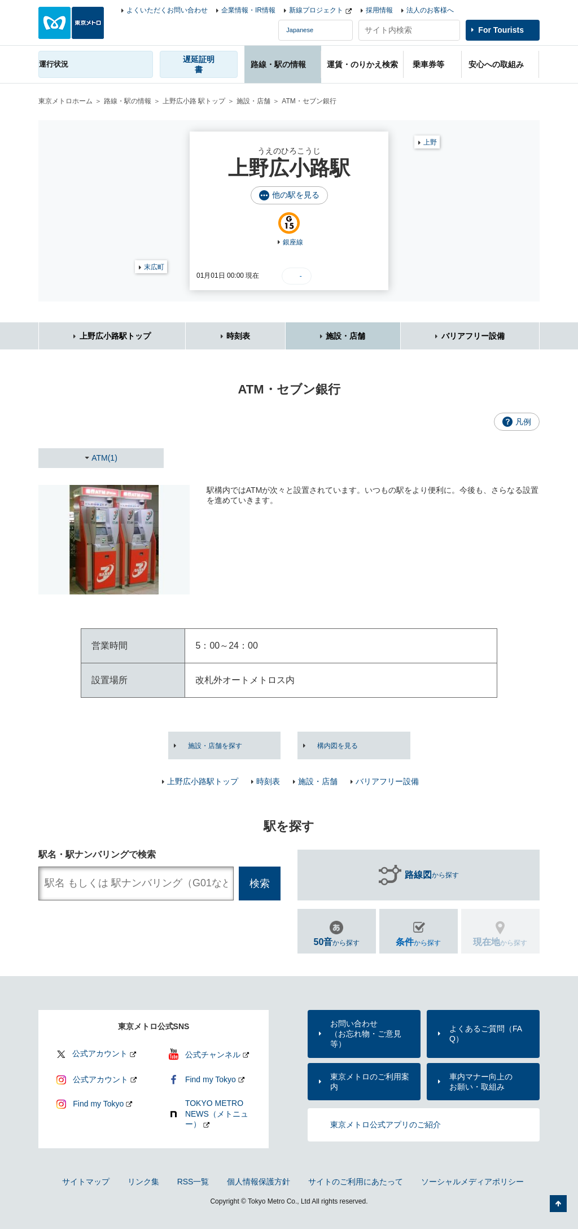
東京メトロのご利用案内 (369, 1081)
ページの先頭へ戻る (558, 1203)
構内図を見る (337, 746)
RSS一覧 (193, 1181)
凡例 (523, 421)
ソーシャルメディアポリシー (472, 1181)
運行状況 (53, 64)
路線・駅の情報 (127, 101)
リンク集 (143, 1181)
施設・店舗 (253, 101)
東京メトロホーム (65, 101)
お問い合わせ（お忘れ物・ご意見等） (365, 1033)
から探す (432, 875)
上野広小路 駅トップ (194, 101)
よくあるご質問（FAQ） (485, 1033)
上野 (430, 142)
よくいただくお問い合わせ (167, 10)
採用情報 (379, 10)
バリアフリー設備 (473, 335)
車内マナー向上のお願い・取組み (481, 1081)
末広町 (154, 267)
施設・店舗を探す (215, 746)
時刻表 (238, 335)
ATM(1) (104, 457)
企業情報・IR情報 (248, 10)
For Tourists (501, 29)
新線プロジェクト (316, 10)
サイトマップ (86, 1181)
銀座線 (293, 242)
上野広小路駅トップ (115, 335)
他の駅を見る (295, 194)
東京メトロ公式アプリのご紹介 (385, 1124)
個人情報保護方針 (258, 1181)
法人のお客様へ (430, 10)
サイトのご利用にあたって (355, 1181)
